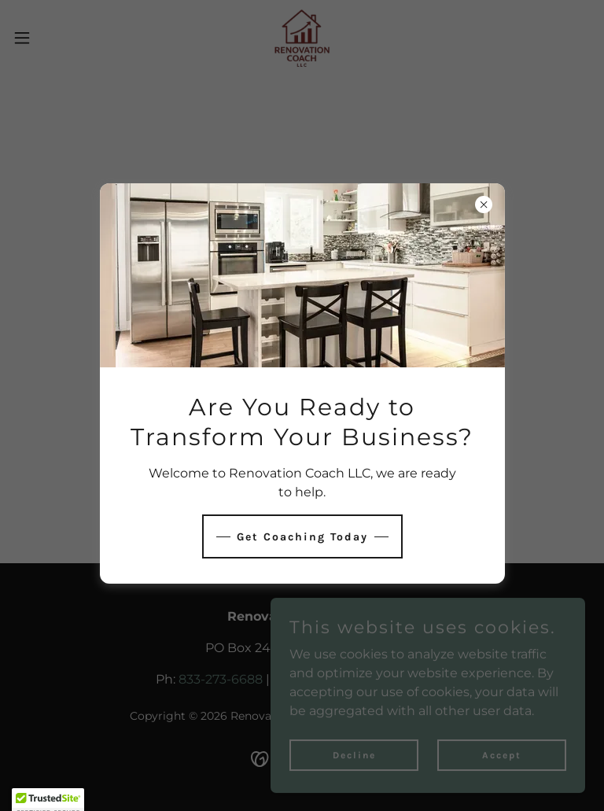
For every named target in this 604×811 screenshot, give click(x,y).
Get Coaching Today (302, 537)
